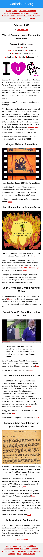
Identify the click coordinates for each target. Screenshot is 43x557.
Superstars (8, 13)
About (14, 11)
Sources (36, 16)
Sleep (9, 299)
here (10, 202)
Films (16, 13)
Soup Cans (24, 13)
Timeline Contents (24, 16)
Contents (34, 13)
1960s (12, 16)
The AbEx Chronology (30, 268)
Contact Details (29, 18)
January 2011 (22, 30)
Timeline (5, 16)
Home (8, 11)
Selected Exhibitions (27, 11)
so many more (33, 127)
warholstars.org (21, 4)
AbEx (19, 18)
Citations (11, 18)
